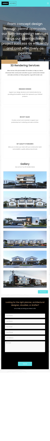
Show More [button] (43, 292)
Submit (25, 364)
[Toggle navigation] (48, 3)
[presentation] (17, 357)
